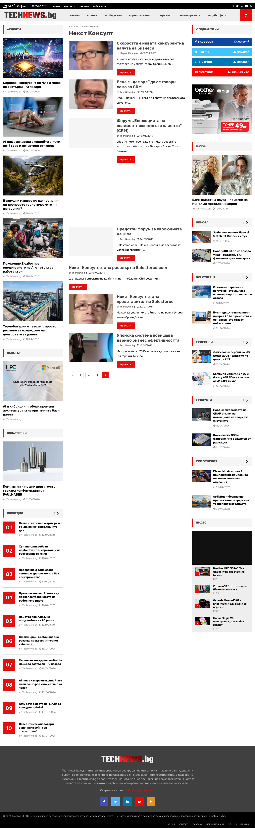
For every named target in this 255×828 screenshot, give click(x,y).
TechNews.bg (127, 92)
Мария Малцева (129, 53)
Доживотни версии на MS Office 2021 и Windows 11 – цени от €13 (231, 355)
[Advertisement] (127, 195)
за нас (57, 6)
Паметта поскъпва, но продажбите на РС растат (37, 618)
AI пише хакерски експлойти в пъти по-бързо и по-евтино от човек (31, 144)
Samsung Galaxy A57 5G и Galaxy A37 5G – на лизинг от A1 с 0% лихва (231, 377)
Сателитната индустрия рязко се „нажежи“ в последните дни (40, 527)
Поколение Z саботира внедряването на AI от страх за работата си (28, 267)
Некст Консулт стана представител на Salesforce (145, 299)
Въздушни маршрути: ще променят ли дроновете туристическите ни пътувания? (31, 204)
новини (92, 15)
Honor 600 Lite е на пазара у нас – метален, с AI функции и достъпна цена (232, 254)
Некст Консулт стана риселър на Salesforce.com (118, 267)
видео (201, 522)
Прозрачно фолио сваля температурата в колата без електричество (39, 573)
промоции (204, 342)
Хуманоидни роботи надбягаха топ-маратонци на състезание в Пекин (39, 550)
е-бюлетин (100, 6)
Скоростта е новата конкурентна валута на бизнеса (150, 46)
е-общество (113, 15)
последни (15, 513)
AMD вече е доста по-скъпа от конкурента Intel (40, 705)
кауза (201, 146)
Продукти (204, 400)
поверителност (215, 824)
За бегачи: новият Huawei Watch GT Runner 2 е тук (231, 234)
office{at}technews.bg (141, 790)
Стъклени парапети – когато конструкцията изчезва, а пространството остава (232, 293)
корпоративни (139, 15)
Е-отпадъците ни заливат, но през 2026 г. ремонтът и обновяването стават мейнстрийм (232, 318)
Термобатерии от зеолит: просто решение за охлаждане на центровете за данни (29, 330)
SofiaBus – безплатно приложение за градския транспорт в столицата (231, 500)
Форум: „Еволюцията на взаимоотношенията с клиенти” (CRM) (149, 125)
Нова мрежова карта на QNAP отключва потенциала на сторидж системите (230, 415)
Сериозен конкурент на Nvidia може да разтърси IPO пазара (32, 85)
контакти (70, 6)
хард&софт (215, 15)
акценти (14, 29)
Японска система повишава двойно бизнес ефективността (148, 338)
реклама (84, 6)
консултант (205, 277)
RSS (230, 824)
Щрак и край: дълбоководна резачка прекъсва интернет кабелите (39, 640)
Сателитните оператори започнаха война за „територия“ (36, 727)
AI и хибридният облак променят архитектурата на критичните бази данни (31, 410)
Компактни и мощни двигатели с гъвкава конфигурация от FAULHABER (29, 490)
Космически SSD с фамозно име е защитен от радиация (232, 438)
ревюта (202, 222)
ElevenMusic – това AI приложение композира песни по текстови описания (230, 477)
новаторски (188, 15)
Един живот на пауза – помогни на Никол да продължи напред (220, 202)
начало (75, 15)
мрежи (165, 15)
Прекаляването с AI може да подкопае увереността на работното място (39, 597)
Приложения (206, 461)
